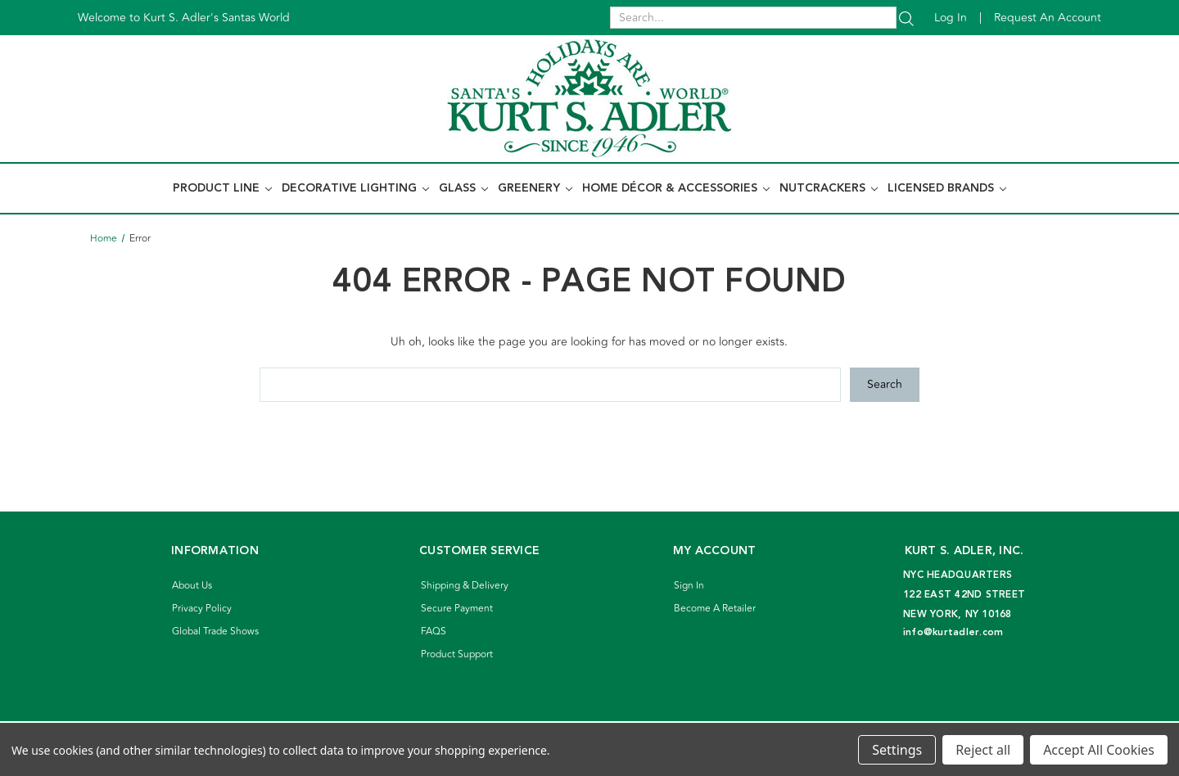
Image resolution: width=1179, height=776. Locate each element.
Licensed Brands (947, 188)
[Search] (906, 17)
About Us (192, 585)
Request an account (1047, 17)
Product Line (222, 188)
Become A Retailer (715, 608)
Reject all (982, 750)
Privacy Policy (202, 608)
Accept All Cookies (1098, 750)
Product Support (457, 654)
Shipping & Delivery (464, 585)
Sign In (689, 585)
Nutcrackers (828, 188)
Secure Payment (457, 608)
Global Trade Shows (215, 631)
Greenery (535, 188)
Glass (463, 188)
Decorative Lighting (355, 188)
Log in (950, 17)
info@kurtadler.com (953, 632)
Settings (897, 750)
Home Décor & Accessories (676, 188)
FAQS (433, 631)
